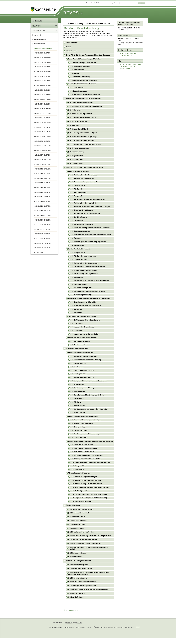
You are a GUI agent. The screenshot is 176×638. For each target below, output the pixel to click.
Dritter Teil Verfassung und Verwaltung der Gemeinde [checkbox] (84, 167)
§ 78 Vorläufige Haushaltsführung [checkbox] (82, 377)
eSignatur (113, 3)
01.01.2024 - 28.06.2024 (43, 243)
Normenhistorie (39, 44)
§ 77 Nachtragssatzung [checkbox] (79, 374)
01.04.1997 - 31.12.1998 (43, 95)
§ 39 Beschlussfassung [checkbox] (79, 217)
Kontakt (96, 3)
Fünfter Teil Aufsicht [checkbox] (73, 505)
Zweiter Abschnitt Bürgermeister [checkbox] (79, 249)
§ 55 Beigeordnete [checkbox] (77, 277)
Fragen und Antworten (126, 63)
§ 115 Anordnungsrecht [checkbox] (76, 524)
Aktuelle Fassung (40, 39)
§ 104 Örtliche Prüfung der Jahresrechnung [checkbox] (86, 480)
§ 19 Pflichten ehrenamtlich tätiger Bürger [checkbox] (82, 136)
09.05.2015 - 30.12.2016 (43, 197)
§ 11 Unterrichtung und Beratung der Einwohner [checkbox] (85, 106)
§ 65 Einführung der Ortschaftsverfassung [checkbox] (85, 320)
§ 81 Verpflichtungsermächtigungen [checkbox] (83, 388)
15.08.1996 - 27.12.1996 (43, 85)
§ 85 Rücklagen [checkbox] (76, 402)
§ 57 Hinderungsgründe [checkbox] (79, 284)
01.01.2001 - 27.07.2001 (43, 113)
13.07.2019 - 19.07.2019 (43, 211)
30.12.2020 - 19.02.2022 (43, 225)
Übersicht (89, 3)
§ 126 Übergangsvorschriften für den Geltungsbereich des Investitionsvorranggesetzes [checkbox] (88, 573)
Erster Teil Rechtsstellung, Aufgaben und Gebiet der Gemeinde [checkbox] (88, 55)
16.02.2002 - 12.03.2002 (43, 127)
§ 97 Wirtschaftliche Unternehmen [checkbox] (82, 452)
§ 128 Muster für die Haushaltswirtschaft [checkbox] (82, 582)
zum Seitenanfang (70, 610)
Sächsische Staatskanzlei (73, 622)
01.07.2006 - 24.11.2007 (43, 150)
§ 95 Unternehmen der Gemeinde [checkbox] (82, 445)
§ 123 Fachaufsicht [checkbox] (74, 557)
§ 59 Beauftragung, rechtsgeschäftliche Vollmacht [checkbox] (88, 291)
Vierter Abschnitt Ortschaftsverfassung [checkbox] (82, 316)
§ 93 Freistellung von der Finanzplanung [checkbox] (85, 434)
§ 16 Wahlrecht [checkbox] (73, 125)
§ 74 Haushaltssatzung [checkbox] (78, 363)
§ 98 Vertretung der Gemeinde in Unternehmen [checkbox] (87, 455)
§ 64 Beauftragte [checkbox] (76, 313)
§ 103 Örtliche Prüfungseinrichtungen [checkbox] (84, 477)
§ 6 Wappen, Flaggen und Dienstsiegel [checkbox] (84, 80)
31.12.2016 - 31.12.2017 (43, 201)
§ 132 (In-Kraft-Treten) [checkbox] (75, 597)
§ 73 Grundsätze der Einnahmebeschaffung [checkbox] (86, 360)
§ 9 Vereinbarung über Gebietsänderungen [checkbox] (85, 94)
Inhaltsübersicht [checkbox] (71, 51)
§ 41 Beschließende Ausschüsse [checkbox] (82, 224)
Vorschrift (37, 35)
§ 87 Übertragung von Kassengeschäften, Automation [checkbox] (89, 409)
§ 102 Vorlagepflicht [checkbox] (77, 469)
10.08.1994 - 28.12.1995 (43, 71)
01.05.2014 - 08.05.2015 (43, 192)
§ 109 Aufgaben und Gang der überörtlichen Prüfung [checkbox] (89, 498)
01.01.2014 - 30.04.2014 (43, 187)
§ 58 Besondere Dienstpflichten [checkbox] (81, 288)
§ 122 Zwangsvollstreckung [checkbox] (77, 553)
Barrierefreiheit (123, 66)
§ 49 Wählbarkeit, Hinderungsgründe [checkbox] (83, 256)
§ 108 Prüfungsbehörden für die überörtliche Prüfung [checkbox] (89, 494)
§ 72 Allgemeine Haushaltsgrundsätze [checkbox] (84, 356)
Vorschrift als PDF (124, 53)
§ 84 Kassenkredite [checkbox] (77, 398)
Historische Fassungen (43, 48)
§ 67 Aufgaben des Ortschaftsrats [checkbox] (82, 327)
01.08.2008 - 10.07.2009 (43, 160)
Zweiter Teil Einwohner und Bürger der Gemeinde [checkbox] (83, 98)
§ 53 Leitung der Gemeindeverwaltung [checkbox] (84, 270)
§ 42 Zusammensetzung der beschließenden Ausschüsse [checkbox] (90, 228)
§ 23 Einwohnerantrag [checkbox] (76, 152)
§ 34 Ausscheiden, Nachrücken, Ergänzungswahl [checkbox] (87, 199)
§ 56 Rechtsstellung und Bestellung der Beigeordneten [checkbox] (90, 281)
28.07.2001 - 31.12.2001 (43, 118)
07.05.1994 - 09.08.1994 (43, 67)
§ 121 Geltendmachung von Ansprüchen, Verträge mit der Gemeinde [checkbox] (88, 548)
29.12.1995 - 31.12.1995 (43, 76)
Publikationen (80, 627)
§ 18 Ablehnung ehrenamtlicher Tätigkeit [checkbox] (82, 133)
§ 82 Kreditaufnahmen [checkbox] (78, 391)
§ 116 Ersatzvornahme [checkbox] (76, 528)
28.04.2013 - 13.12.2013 (43, 178)
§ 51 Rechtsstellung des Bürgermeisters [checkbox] (85, 263)
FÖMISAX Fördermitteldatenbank (104, 627)
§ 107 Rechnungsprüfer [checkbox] (79, 491)
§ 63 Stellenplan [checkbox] (76, 309)
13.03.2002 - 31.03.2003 (43, 132)
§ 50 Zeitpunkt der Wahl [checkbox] (79, 259)
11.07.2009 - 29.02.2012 (43, 164)
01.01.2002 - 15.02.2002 (43, 122)
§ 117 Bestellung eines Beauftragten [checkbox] (81, 532)
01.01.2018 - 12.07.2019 (43, 206)
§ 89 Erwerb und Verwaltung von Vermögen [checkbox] (86, 420)
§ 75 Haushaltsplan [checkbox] (77, 367)
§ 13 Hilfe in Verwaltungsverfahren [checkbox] (80, 114)
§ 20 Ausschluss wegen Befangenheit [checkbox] (81, 140)
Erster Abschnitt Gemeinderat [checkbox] (78, 171)
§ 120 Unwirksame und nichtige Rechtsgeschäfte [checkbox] (85, 543)
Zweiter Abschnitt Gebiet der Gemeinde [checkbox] (82, 84)
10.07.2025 (39, 252)
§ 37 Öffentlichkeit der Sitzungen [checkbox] (82, 210)
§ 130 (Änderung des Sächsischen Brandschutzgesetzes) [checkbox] (88, 589)
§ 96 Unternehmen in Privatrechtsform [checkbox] (84, 448)
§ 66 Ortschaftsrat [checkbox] (77, 323)
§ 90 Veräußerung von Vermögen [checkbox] (82, 423)
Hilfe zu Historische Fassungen (129, 61)
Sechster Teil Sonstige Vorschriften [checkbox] (78, 561)
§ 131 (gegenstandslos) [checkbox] (76, 593)
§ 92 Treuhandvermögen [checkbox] (79, 430)
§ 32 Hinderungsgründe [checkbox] (79, 192)
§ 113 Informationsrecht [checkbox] (76, 517)
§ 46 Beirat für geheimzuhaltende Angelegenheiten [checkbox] (88, 242)
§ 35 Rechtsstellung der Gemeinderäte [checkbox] (84, 203)
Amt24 (89, 627)
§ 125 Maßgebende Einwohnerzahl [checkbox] (80, 568)
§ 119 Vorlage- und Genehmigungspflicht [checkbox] (82, 539)
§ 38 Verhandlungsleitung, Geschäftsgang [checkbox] (85, 213)
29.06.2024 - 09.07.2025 (43, 248)
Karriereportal (129, 627)
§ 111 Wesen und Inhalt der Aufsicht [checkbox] (80, 509)
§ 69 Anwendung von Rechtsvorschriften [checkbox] (85, 334)
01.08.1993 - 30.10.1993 (43, 57)
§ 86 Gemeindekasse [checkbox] (78, 405)
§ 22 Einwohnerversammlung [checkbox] (78, 148)
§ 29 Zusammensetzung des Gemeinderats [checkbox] (85, 182)
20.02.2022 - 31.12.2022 (43, 229)
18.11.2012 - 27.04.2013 (43, 173)
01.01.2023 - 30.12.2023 (43, 234)
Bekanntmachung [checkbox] (72, 43)
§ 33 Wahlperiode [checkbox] (76, 196)
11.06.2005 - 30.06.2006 (43, 146)
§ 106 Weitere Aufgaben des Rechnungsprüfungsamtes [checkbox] (90, 487)
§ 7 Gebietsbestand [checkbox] (77, 87)
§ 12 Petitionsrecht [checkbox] (74, 110)
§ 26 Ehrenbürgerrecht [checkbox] (76, 163)
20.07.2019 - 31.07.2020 (43, 215)
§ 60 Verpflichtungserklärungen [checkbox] (81, 295)
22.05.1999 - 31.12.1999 (43, 104)
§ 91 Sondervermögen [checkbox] (78, 427)
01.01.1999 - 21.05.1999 (43, 99)
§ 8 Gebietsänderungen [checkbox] (79, 91)
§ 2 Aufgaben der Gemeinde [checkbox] (80, 66)
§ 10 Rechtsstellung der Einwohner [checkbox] (80, 102)
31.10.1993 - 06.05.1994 (43, 62)
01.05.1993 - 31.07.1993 (43, 53)
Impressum (104, 3)
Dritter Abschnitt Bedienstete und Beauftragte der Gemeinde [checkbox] (89, 298)
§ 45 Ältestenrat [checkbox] (76, 238)
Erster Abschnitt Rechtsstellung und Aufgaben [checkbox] (84, 59)
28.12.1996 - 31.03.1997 (43, 90)
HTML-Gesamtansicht (126, 51)
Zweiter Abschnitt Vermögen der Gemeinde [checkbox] (83, 416)
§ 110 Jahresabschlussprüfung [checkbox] (81, 501)
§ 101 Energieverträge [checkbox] (78, 466)
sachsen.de (37, 21)
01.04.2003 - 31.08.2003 (43, 136)
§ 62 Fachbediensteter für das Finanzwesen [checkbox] (86, 305)
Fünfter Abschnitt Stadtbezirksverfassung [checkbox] (82, 338)
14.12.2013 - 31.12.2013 (43, 183)
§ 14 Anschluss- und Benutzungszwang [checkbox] (82, 117)
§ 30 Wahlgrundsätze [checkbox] (78, 185)
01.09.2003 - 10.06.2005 (43, 141)
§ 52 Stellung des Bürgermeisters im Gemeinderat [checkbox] (88, 267)
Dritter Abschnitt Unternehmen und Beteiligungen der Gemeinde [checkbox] (90, 441)
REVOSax (73, 12)
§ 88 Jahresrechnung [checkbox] (78, 412)
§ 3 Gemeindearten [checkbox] (77, 70)
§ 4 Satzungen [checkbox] (75, 73)
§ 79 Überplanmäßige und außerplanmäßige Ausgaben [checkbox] (89, 381)
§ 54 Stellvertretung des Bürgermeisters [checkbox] (84, 273)
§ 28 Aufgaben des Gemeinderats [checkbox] (82, 178)
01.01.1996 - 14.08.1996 (43, 81)
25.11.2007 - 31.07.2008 (43, 155)
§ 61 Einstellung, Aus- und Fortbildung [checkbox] (84, 302)
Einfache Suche (39, 30)
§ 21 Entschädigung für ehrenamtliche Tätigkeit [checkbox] (84, 144)
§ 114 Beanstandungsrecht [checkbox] (77, 520)
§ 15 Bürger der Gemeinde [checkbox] (77, 121)
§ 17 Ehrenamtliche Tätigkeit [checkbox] (78, 129)
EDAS (138, 627)
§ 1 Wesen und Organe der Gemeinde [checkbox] (84, 62)
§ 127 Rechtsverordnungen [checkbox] (77, 578)
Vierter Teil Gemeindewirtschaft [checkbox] (77, 349)
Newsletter (119, 627)
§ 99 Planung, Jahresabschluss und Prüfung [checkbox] (86, 459)
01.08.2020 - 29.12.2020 (43, 220)
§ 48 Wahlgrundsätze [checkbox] (78, 252)
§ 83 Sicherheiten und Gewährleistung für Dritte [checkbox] (87, 395)
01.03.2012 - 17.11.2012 (43, 169)
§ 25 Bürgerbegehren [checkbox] (75, 159)
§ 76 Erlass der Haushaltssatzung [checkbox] (82, 370)
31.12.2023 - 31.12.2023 (43, 238)
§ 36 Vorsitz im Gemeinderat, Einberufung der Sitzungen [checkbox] (90, 206)
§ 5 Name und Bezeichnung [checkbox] (80, 77)
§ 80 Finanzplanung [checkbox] (77, 384)
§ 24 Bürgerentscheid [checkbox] (75, 156)
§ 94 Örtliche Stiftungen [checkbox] (79, 437)
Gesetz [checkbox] (68, 47)
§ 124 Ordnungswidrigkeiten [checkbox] (78, 565)
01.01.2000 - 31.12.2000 (43, 109)
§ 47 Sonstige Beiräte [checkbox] (78, 245)
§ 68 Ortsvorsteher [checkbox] (77, 330)
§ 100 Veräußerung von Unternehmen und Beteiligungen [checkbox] (90, 462)
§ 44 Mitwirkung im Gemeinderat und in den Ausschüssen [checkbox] (91, 235)
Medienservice (69, 627)
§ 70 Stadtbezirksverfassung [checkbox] (80, 341)
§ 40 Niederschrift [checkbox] (77, 220)
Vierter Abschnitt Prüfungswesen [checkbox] (79, 473)
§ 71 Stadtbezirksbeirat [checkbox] (79, 345)
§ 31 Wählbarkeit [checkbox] (76, 189)
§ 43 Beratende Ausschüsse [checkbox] (80, 231)
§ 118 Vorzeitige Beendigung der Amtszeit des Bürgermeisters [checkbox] (89, 536)
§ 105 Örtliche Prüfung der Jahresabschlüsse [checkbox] (86, 484)
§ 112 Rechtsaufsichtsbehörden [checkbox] (79, 513)
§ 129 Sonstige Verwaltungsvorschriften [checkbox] (82, 585)
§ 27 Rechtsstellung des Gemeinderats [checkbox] (84, 175)
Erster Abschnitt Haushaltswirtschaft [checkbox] (81, 352)
